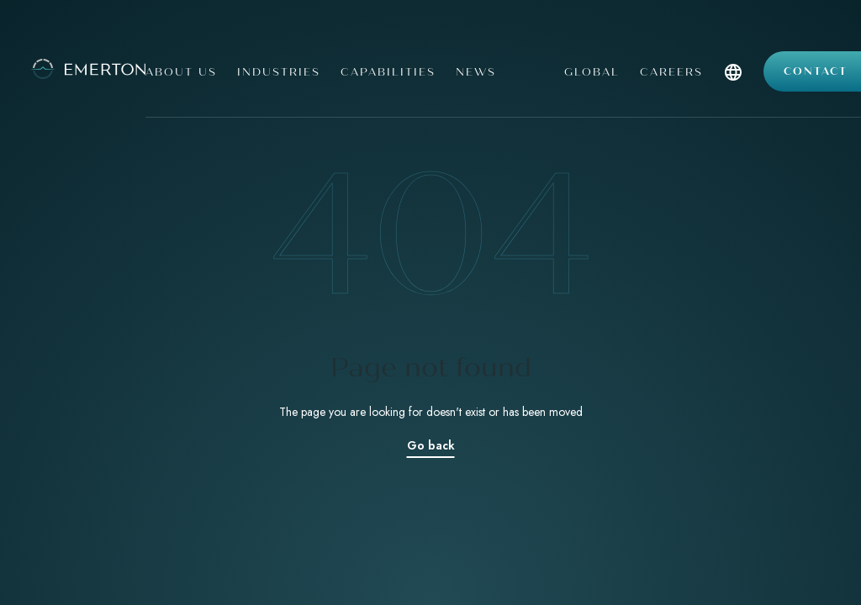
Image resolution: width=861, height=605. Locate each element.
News (476, 72)
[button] (733, 90)
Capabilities (388, 72)
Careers (671, 72)
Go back (431, 445)
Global (592, 72)
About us (181, 72)
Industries (278, 72)
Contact (816, 71)
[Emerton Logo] (66, 67)
